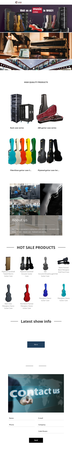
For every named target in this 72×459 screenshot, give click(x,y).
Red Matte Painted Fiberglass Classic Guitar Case (26, 306)
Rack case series (17, 128)
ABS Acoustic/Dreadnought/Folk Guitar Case (45, 274)
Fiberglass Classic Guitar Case (45, 299)
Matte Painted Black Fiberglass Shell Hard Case (63, 270)
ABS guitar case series (47, 128)
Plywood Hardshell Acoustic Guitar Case (26, 274)
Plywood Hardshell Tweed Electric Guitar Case (8, 274)
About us (19, 219)
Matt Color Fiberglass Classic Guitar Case (8, 306)
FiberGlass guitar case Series (22, 170)
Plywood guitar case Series (49, 170)
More (36, 344)
